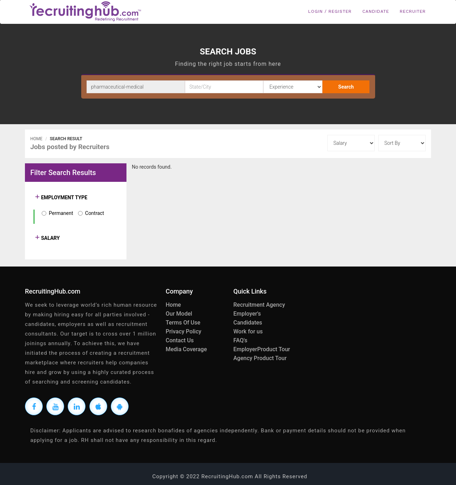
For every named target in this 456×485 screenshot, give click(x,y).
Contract (94, 213)
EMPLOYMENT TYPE (63, 197)
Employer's (247, 313)
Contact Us (180, 340)
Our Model (179, 313)
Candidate (375, 11)
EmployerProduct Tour (261, 349)
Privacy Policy (183, 331)
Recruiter (413, 11)
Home (36, 138)
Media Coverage (186, 349)
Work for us (248, 331)
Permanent (61, 213)
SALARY (50, 238)
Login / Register (330, 11)
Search (346, 87)
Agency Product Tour (260, 358)
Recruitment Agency (259, 304)
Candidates (247, 322)
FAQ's (240, 340)
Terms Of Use (183, 322)
